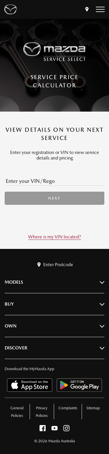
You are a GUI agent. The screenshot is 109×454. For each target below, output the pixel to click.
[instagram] (66, 429)
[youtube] (54, 429)
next (54, 198)
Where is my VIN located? (54, 237)
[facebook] (43, 429)
